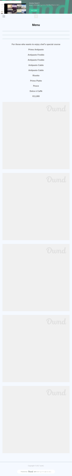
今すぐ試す (34, 10)
